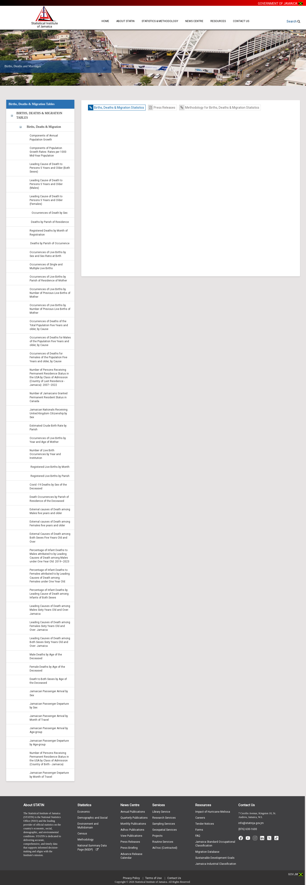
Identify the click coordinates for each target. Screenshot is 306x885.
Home (105, 21)
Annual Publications (132, 811)
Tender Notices (204, 823)
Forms (199, 829)
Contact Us (241, 21)
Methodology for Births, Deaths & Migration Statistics (219, 107)
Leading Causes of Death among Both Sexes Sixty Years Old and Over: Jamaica (50, 642)
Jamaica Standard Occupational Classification (215, 843)
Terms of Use (153, 878)
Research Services (164, 817)
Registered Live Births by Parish (50, 476)
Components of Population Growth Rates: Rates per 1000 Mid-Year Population (48, 151)
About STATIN (125, 21)
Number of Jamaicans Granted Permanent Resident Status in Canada (48, 397)
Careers (200, 817)
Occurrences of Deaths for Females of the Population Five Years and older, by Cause (48, 357)
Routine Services (162, 841)
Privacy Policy (131, 878)
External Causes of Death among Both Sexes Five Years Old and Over (50, 537)
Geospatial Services (164, 829)
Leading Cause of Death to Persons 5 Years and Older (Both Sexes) (50, 168)
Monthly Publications (133, 823)
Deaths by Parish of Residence (50, 222)
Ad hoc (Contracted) (164, 847)
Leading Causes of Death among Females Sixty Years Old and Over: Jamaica (50, 626)
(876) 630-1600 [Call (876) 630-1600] (247, 829)
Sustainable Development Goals (215, 857)
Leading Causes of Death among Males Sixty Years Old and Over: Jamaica (50, 609)
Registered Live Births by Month (50, 466)
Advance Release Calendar (131, 855)
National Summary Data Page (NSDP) (92, 847)
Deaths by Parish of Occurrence (49, 243)
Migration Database (207, 851)
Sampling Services (163, 823)
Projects (157, 835)
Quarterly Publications (134, 817)
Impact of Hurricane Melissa (212, 811)
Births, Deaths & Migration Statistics (116, 107)
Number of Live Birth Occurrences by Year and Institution (45, 454)
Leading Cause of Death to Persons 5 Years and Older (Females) (46, 200)
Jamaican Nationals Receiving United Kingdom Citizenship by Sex (48, 413)
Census (82, 833)
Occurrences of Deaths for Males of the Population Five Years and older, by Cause (50, 341)
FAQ (197, 835)
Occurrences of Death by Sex (49, 212)
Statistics (84, 805)
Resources (218, 21)
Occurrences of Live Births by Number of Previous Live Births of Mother (50, 293)
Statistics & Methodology (160, 21)
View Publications (131, 835)
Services (158, 805)
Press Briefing (129, 847)
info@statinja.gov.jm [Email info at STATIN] (251, 823)
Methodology (86, 839)
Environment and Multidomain (88, 825)
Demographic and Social (93, 817)
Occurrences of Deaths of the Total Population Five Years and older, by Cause (49, 325)
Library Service (161, 811)
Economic (84, 811)
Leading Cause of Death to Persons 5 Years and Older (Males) (46, 184)
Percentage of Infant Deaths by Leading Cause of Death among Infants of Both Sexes (49, 593)
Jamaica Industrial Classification (215, 863)
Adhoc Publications (132, 829)
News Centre (194, 21)
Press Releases (161, 107)
